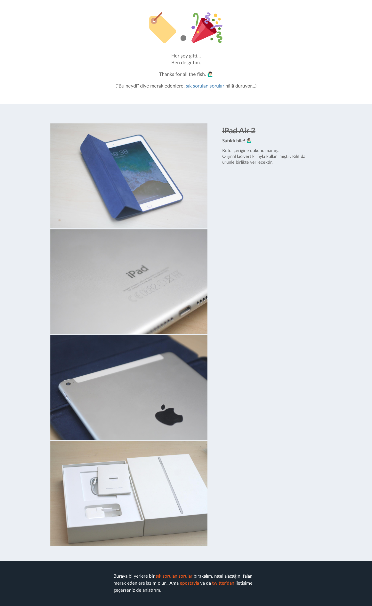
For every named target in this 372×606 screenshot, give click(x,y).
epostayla (189, 583)
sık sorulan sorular (205, 86)
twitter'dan (223, 583)
